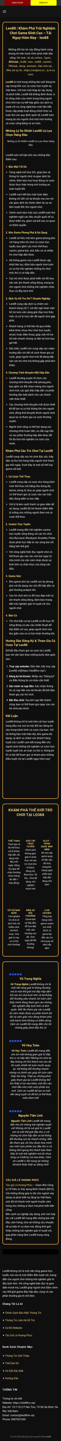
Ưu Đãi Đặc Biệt (14, 1370)
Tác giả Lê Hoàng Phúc (19, 1185)
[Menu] (4, 11)
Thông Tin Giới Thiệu (17, 1355)
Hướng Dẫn (11, 1378)
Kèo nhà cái (45, 66)
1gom (47, 57)
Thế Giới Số (12, 1363)
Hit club (21, 57)
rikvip (22, 66)
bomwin (31, 66)
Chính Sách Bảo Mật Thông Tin (23, 1312)
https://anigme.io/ (34, 70)
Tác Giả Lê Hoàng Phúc (18, 1335)
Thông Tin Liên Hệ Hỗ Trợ (20, 1320)
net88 (38, 61)
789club (12, 66)
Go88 (23, 61)
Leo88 (47, 1436)
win (31, 61)
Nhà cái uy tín (14, 70)
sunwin (47, 61)
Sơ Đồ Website (13, 1327)
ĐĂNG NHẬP (17, 3)
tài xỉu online (34, 57)
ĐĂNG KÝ (43, 3)
